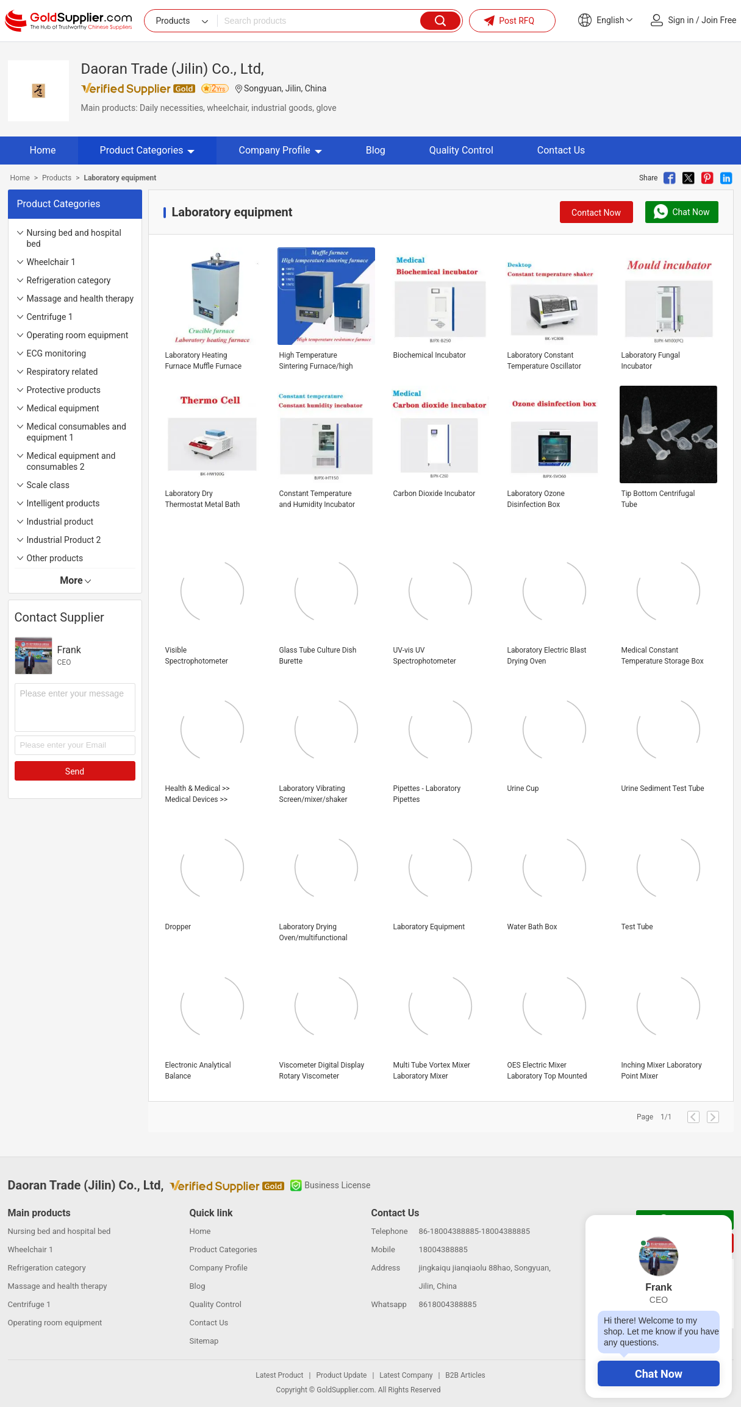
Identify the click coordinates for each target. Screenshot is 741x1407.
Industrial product (60, 521)
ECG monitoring (57, 353)
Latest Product (279, 1375)
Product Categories (147, 150)
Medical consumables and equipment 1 (76, 432)
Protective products (64, 390)
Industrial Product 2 (64, 540)
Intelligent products (63, 503)
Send (74, 771)
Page (645, 1117)
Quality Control (461, 150)
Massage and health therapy (80, 298)
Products (56, 178)
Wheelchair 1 (51, 262)
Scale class (48, 485)
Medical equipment (63, 408)
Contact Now (596, 213)
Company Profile (279, 150)
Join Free (718, 20)
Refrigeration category (69, 280)
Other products (55, 558)
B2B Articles (465, 1375)
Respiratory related (62, 372)
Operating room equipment (78, 335)
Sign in (681, 20)
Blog (375, 150)
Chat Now (658, 1373)
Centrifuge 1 (50, 317)
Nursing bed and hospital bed (74, 238)
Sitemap (204, 1340)
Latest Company (405, 1375)
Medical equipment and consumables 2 (71, 461)
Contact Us (561, 150)
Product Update (341, 1375)
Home (43, 150)
